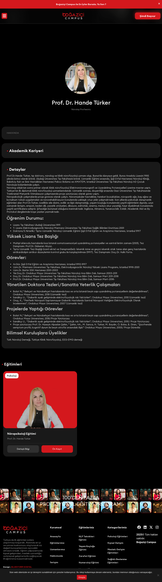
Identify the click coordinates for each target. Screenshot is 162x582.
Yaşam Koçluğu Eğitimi (87, 548)
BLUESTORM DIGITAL (21, 567)
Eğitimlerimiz (57, 542)
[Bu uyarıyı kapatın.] (159, 4)
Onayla (81, 577)
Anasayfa (55, 536)
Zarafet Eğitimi (87, 556)
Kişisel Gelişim (115, 542)
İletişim (54, 562)
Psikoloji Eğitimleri (118, 536)
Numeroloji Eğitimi (89, 562)
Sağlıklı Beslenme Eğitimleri (117, 561)
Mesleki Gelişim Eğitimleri (116, 551)
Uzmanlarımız (57, 549)
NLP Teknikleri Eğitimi (86, 538)
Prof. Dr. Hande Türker (19, 438)
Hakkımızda (56, 555)
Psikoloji (12, 375)
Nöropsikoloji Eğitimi (21, 433)
